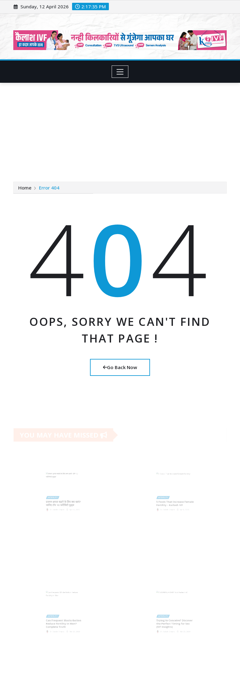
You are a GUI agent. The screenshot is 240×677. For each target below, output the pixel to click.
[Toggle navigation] (120, 71)
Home (25, 188)
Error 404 (49, 188)
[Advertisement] (121, 129)
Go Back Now (120, 367)
